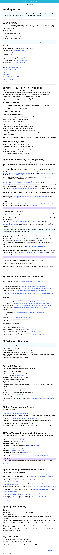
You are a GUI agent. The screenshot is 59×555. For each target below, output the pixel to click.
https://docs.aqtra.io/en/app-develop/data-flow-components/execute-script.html (31, 196)
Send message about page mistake (29, 1)
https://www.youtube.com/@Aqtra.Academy (21, 52)
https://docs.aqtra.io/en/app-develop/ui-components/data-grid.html (26, 188)
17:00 (48, 224)
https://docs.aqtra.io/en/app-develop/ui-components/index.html (17, 173)
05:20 (44, 248)
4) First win (31, 48)
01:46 (33, 205)
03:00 (34, 190)
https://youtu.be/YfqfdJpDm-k (17, 450)
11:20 (45, 240)
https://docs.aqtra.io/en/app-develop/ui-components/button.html (28, 238)
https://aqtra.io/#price (19, 375)
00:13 (31, 190)
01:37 (38, 248)
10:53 (42, 240)
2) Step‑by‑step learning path (20, 60)
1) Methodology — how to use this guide (13, 67)
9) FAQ (5, 81)
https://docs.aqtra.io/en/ (18, 50)
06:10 (21, 197)
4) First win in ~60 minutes (10, 72)
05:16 (51, 184)
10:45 (45, 224)
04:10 (18, 197)
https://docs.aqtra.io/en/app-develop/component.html (25, 171)
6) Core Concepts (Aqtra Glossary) (12, 76)
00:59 (10, 226)
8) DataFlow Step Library (9, 79)
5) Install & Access (13, 57)
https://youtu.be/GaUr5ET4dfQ (48, 173)
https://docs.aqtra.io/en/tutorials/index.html (30, 360)
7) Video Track (7, 78)
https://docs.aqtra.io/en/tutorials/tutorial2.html (21, 319)
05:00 (36, 205)
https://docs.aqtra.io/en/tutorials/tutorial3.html (21, 320)
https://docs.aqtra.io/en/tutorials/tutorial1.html (21, 317)
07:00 (20, 240)
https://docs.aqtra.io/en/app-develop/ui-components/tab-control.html (18, 223)
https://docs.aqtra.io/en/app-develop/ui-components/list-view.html (26, 221)
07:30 (54, 184)
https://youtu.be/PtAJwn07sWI (17, 448)
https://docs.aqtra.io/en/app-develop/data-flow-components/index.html (31, 181)
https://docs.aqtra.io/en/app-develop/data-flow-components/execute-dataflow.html (21, 184)
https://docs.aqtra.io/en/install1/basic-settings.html (32, 281)
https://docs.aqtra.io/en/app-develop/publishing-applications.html (32, 252)
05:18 (11, 190)
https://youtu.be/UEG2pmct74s (16, 174)
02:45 (41, 248)
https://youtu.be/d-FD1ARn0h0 (18, 454)
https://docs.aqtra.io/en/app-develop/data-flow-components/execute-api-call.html (33, 203)
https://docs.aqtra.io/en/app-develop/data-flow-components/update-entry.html (20, 182)
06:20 (14, 190)
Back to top (5, 270)
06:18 (17, 240)
